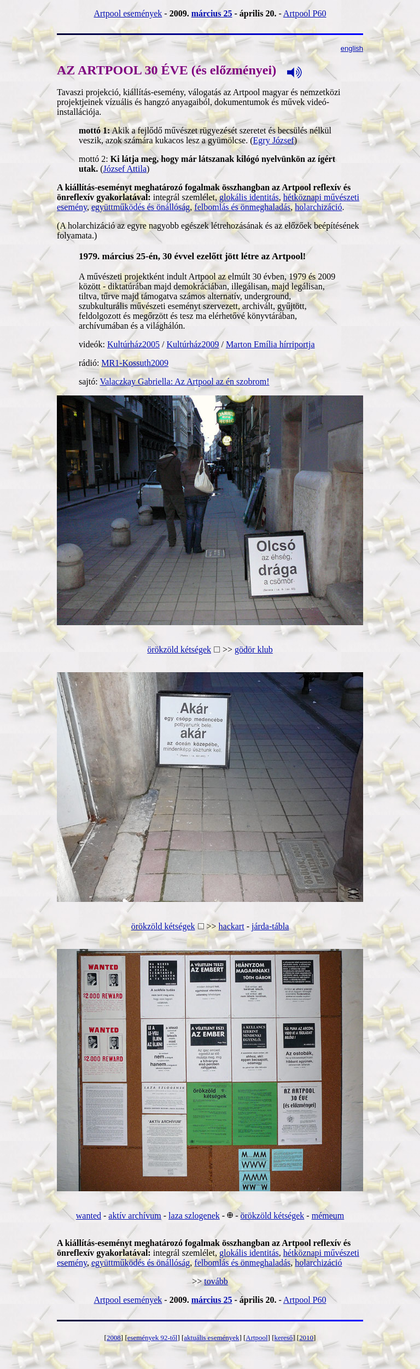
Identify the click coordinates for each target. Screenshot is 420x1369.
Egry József (273, 140)
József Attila (125, 168)
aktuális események (211, 1337)
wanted (88, 1215)
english (352, 48)
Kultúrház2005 (133, 344)
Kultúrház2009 (192, 344)
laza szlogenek (194, 1215)
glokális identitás (249, 197)
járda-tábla (270, 926)
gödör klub (254, 649)
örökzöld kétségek (179, 649)
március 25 (211, 13)
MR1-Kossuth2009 (134, 363)
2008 (114, 1337)
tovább (216, 1281)
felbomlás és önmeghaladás (242, 207)
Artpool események (128, 13)
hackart (231, 926)
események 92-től (152, 1337)
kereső (283, 1337)
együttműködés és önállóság (140, 207)
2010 (306, 1337)
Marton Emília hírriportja (270, 344)
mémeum (328, 1215)
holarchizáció (318, 207)
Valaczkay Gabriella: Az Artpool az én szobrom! (184, 381)
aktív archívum (134, 1215)
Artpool (256, 1337)
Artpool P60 (304, 13)
